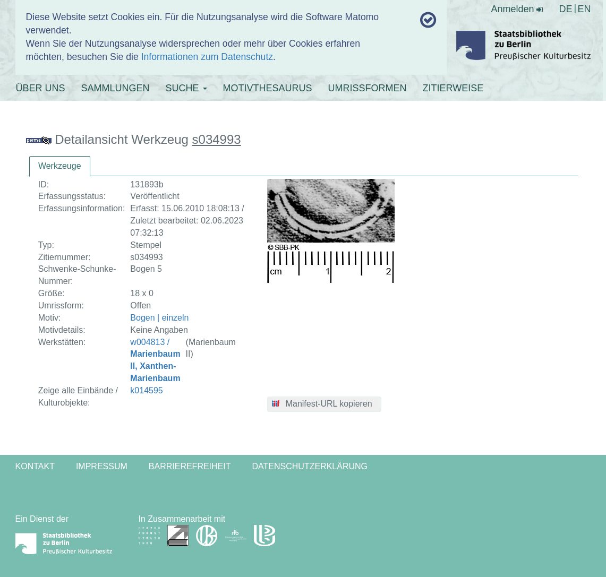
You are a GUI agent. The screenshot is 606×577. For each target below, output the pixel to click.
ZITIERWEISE (453, 88)
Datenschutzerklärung (310, 466)
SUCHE (186, 88)
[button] (324, 404)
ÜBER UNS (40, 88)
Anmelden (517, 9)
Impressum (101, 466)
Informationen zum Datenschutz (207, 56)
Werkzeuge (59, 165)
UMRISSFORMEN (367, 88)
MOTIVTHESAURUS (267, 88)
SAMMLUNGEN (115, 88)
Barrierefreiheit (190, 466)
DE (565, 9)
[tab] (59, 166)
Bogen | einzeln (159, 317)
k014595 (146, 390)
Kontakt (35, 466)
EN (584, 9)
